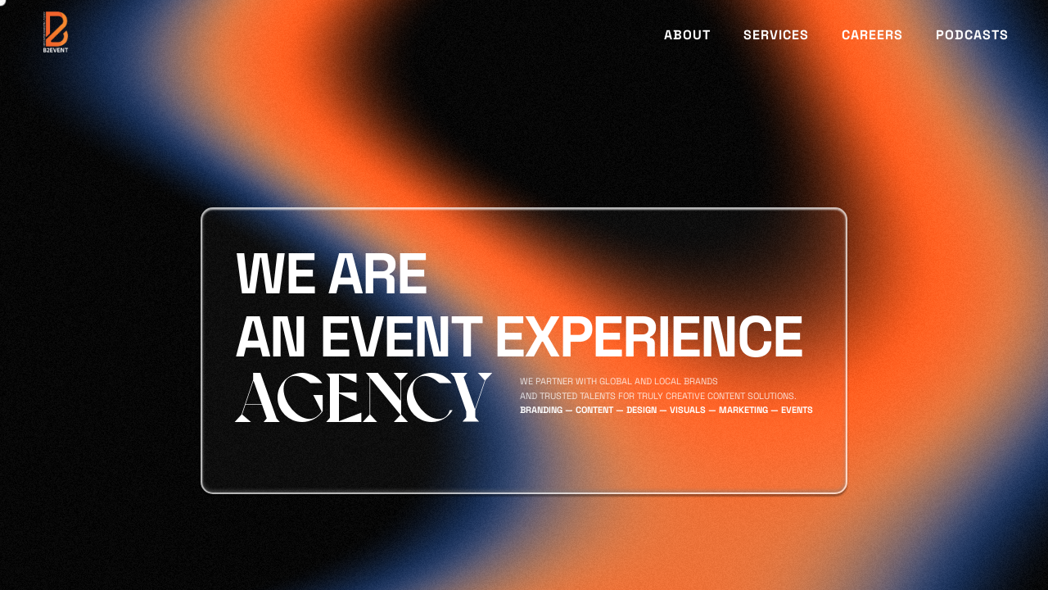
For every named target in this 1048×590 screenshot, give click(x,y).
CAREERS (872, 34)
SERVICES (776, 34)
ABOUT (687, 34)
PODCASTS (972, 34)
